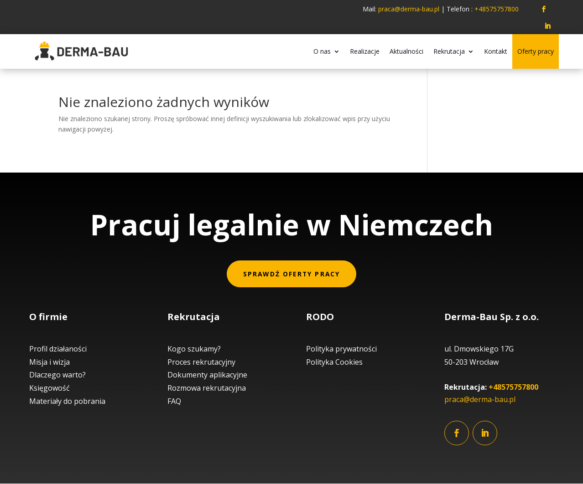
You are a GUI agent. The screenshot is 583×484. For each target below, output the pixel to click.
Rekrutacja (449, 51)
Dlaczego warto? (57, 375)
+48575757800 (513, 387)
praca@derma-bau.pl (409, 9)
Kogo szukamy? (194, 349)
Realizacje (365, 51)
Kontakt (495, 51)
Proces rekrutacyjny (201, 362)
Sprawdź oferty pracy (292, 274)
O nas (322, 51)
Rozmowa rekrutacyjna (206, 388)
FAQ (174, 401)
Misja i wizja (49, 362)
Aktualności (406, 51)
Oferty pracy (535, 51)
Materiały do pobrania (67, 401)
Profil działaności (58, 349)
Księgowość (49, 388)
